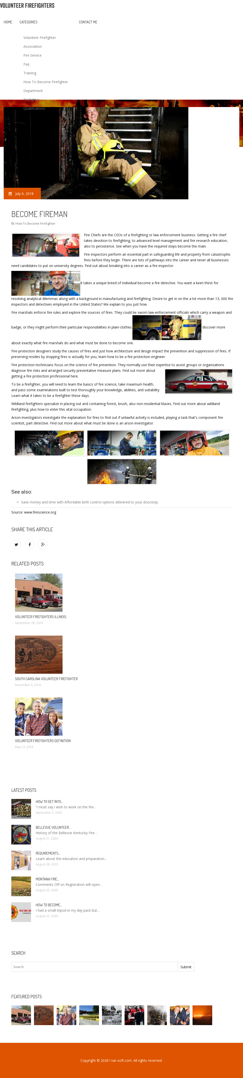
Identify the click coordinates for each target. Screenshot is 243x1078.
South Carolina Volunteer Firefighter (46, 678)
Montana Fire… (47, 879)
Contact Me (88, 22)
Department (33, 90)
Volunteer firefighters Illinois (40, 616)
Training (29, 73)
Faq (26, 64)
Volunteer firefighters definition (43, 740)
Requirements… (48, 853)
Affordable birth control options (89, 502)
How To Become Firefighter (45, 81)
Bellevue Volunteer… (53, 827)
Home (8, 22)
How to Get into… (49, 801)
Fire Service (32, 55)
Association (32, 46)
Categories (28, 22)
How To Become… (49, 905)
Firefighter (31, 99)
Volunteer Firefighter (39, 37)
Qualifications (34, 108)
